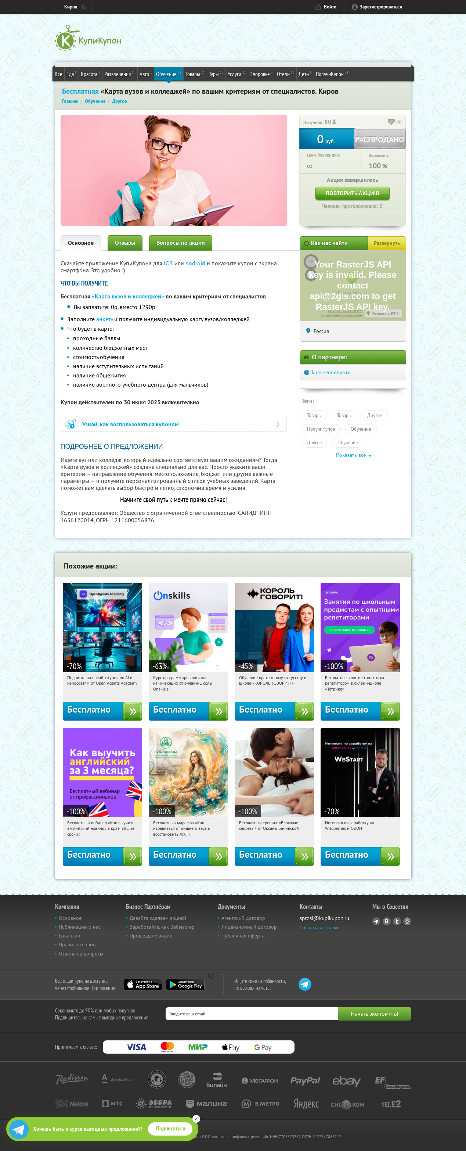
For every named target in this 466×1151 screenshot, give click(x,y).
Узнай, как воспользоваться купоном (130, 424)
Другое (374, 415)
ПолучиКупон (332, 73)
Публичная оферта (243, 935)
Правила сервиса (78, 944)
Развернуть (387, 243)
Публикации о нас (80, 927)
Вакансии (69, 935)
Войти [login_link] (330, 7)
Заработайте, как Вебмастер (162, 927)
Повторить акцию (352, 193)
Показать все (351, 455)
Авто (146, 73)
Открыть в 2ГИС (385, 313)
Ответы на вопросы (81, 953)
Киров (70, 7)
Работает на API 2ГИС (345, 311)
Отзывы (125, 243)
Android (196, 263)
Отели (286, 73)
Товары (195, 73)
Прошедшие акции (151, 935)
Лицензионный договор (249, 927)
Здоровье (261, 73)
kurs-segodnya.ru (331, 372)
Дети (305, 73)
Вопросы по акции (180, 243)
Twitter (397, 921)
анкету (104, 319)
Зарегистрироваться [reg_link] (381, 7)
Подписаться (170, 1128)
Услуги (237, 73)
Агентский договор (243, 918)
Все (58, 74)
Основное (81, 243)
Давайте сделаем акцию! (158, 918)
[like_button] (391, 122)
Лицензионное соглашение (341, 315)
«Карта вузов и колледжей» (128, 296)
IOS (169, 263)
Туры (216, 73)
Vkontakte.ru (387, 921)
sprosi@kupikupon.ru (324, 918)
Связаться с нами (319, 927)
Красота (90, 73)
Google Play (185, 984)
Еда (71, 73)
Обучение (168, 73)
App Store (143, 984)
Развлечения (120, 73)
